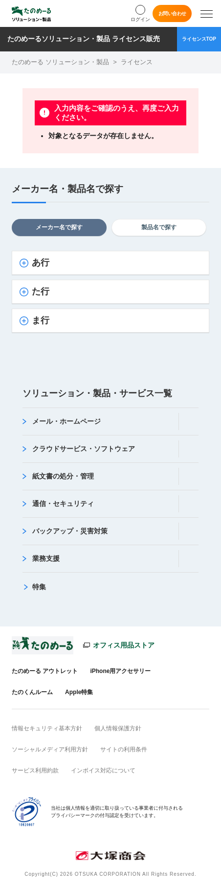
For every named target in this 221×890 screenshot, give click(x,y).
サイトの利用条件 (123, 749)
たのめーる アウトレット (45, 671)
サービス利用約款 (35, 770)
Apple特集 (79, 692)
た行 (40, 291)
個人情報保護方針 (117, 728)
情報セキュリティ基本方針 (47, 728)
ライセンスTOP (199, 39)
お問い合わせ (172, 13)
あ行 (40, 262)
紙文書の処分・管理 (63, 476)
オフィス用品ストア (124, 645)
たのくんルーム (32, 692)
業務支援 (46, 558)
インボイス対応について (103, 770)
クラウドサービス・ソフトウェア (83, 449)
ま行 (40, 320)
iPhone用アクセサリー (120, 671)
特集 (39, 587)
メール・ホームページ (66, 421)
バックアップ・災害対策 (70, 531)
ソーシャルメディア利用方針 (50, 749)
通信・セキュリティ (63, 503)
